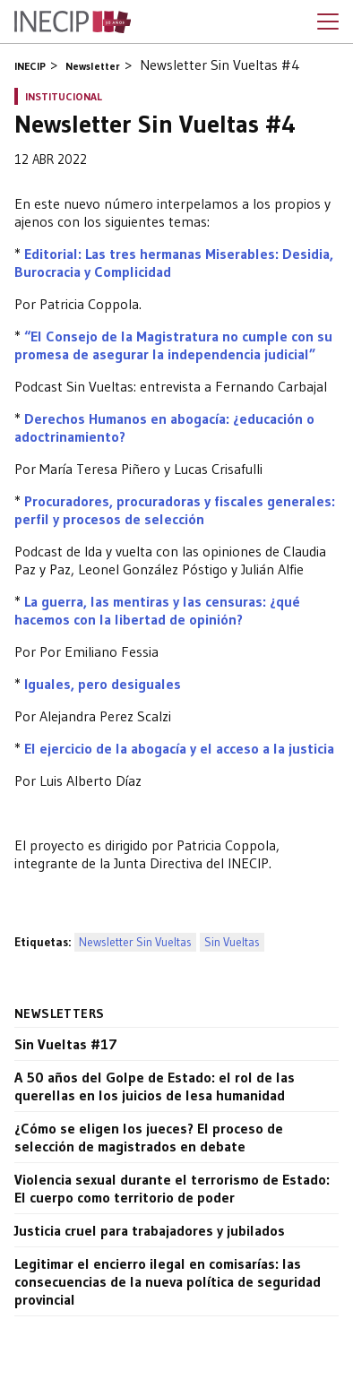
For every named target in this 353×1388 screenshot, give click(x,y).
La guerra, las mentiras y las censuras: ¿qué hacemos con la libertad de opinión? (157, 610)
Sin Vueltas (232, 942)
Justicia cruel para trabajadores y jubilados (149, 1230)
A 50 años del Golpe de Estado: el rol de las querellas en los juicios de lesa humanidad (154, 1086)
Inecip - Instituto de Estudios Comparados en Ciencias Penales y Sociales (72, 22)
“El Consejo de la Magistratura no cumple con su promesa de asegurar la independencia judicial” (173, 345)
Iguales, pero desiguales (102, 684)
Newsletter (92, 66)
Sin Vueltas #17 (65, 1044)
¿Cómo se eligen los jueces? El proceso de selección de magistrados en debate (148, 1137)
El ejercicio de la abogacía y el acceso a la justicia (179, 748)
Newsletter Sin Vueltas (135, 942)
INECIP (30, 66)
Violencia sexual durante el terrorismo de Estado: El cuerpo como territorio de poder (172, 1188)
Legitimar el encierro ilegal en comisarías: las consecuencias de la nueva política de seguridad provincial (167, 1281)
